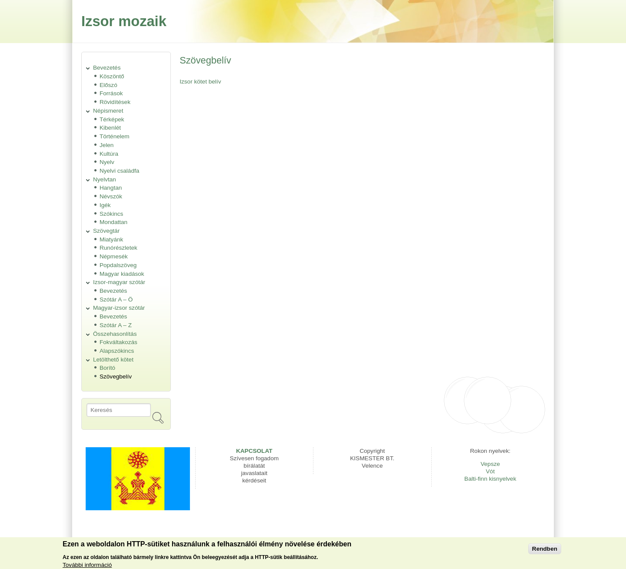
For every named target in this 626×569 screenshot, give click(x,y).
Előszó (108, 85)
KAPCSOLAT (254, 451)
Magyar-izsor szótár (119, 308)
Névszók (111, 196)
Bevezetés (106, 67)
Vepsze (490, 464)
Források (111, 93)
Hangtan (111, 187)
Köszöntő (112, 76)
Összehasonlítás (115, 334)
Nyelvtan (104, 179)
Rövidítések (115, 102)
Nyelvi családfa (119, 170)
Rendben (544, 550)
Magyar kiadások (122, 274)
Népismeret (108, 110)
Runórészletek (118, 247)
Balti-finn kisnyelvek (490, 478)
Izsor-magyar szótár (119, 282)
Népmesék (114, 256)
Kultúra (109, 154)
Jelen (107, 145)
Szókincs (111, 214)
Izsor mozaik (123, 21)
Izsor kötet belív (200, 81)
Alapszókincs (117, 351)
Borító (107, 368)
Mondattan (113, 222)
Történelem (115, 136)
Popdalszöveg (118, 265)
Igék (105, 205)
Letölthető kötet (113, 359)
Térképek (112, 119)
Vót (490, 471)
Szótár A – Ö (116, 299)
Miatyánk (111, 239)
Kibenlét (110, 127)
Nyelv (107, 162)
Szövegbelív (116, 376)
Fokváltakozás (118, 342)
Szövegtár (106, 231)
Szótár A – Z (116, 325)
